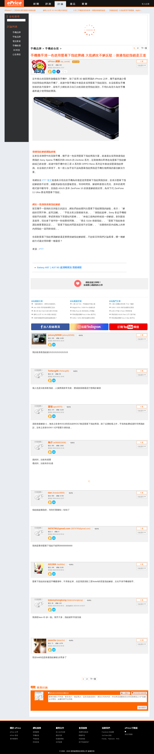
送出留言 (142, 708)
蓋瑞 (55, 406)
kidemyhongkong (65, 600)
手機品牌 (17, 32)
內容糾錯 (82, 739)
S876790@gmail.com (69, 528)
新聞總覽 (36, 732)
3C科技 (16, 50)
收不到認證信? (84, 742)
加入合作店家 (60, 732)
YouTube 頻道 (107, 735)
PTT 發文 (47, 180)
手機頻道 (36, 735)
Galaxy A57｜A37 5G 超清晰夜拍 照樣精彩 (59, 267)
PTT (41, 249)
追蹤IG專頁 (89, 326)
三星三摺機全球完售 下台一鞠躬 (122, 304)
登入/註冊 (145, 4)
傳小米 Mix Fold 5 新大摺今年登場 (46, 311)
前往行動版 (129, 734)
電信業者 (17, 41)
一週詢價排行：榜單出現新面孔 (44, 304)
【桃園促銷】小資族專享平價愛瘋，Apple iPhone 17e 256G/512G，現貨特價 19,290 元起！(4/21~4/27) (125, 10)
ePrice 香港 (14, 735)
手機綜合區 (52, 48)
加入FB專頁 (50, 326)
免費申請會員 (83, 732)
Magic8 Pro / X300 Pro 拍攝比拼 (83, 307)
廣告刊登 (59, 735)
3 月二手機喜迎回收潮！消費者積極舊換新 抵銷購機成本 (90, 10)
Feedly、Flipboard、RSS (110, 739)
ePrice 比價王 (14, 3)
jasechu (56, 640)
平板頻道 (36, 739)
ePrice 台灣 (14, 732)
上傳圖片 (125, 693)
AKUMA (56, 564)
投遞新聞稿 (60, 739)
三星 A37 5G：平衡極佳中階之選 (83, 304)
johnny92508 (61, 335)
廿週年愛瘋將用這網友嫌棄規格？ (45, 318)
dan (56, 492)
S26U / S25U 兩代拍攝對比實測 (83, 318)
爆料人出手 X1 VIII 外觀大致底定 (55, 10)
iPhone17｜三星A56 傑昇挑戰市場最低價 (20, 10)
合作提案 (59, 742)
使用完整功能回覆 (139, 693)
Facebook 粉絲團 (108, 732)
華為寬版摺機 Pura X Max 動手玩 (84, 314)
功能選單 (142, 65)
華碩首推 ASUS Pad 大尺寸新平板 (123, 314)
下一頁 (144, 48)
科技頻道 (36, 742)
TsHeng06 (58, 371)
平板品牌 (17, 37)
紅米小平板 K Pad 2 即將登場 (121, 311)
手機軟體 (17, 45)
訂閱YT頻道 (128, 326)
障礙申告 (82, 735)
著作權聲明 (14, 739)
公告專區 (17, 54)
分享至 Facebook (58, 71)
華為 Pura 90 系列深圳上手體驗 (83, 311)
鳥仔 (57, 442)
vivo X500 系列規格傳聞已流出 (44, 307)
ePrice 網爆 (59, 61)
